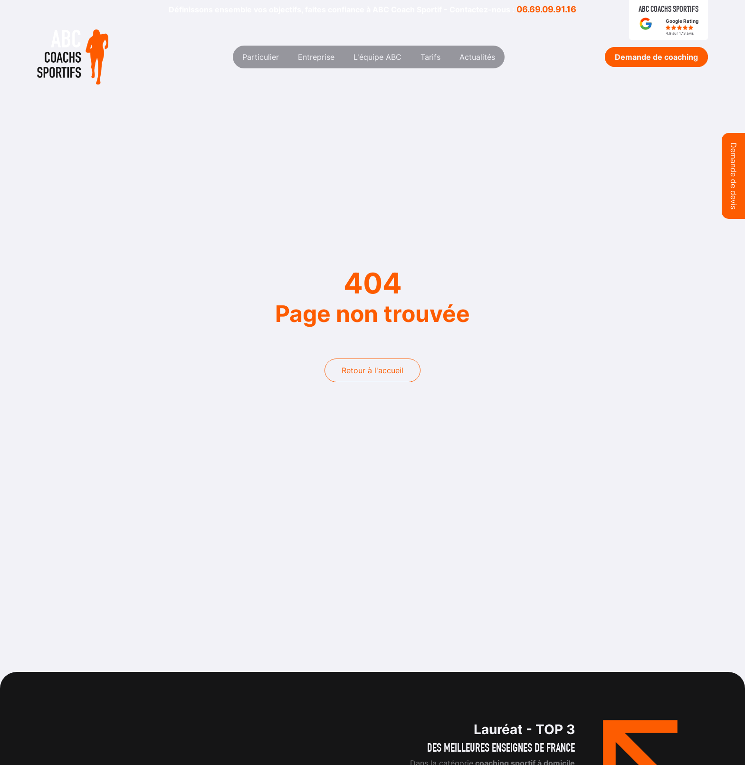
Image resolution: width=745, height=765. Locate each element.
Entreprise (316, 57)
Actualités (477, 57)
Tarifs (430, 57)
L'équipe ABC (377, 57)
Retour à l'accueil (372, 370)
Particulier (260, 57)
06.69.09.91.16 (546, 9)
